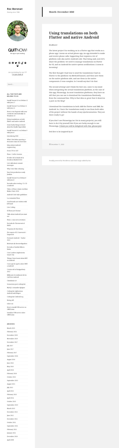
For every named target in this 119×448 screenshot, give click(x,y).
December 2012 (12, 412)
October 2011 (11, 422)
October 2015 (11, 377)
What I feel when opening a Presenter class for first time (16, 141)
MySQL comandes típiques (16, 288)
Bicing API (10, 300)
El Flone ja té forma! (13, 211)
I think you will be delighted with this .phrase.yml (80, 126)
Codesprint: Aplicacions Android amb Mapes (15, 292)
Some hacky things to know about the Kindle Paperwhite (16, 126)
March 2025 (11, 328)
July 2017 (10, 346)
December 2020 (12, 335)
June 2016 (10, 363)
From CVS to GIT (12, 151)
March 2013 (11, 408)
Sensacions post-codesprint (16, 284)
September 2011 (12, 426)
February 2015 (12, 394)
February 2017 (12, 353)
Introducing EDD (12, 136)
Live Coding (11, 207)
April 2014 (10, 398)
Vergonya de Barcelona (15, 229)
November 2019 (12, 339)
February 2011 (12, 429)
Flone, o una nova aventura (16, 220)
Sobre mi (10, 304)
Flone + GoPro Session (14, 154)
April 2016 (10, 370)
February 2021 (12, 332)
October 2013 (11, 401)
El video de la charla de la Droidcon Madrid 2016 (15, 159)
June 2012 (10, 415)
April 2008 (10, 440)
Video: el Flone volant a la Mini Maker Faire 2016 (17, 190)
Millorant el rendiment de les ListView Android (17, 276)
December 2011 (12, 419)
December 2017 (12, 342)
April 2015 (10, 391)
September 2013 (12, 405)
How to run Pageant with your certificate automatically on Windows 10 (17, 114)
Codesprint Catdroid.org (15, 297)
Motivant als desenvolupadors (17, 244)
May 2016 (10, 366)
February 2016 (12, 373)
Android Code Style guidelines (17, 195)
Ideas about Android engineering (14, 146)
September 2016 (12, 356)
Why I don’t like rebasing (15, 169)
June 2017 (10, 349)
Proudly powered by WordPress (59, 161)
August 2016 (11, 359)
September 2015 (12, 380)
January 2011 (11, 433)
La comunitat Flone (13, 198)
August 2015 (11, 384)
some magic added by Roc (82, 161)
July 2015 (10, 387)
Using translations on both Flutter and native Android (16, 120)
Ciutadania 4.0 (12, 281)
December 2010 (12, 436)
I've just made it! (17, 74)
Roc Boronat (15, 8)
